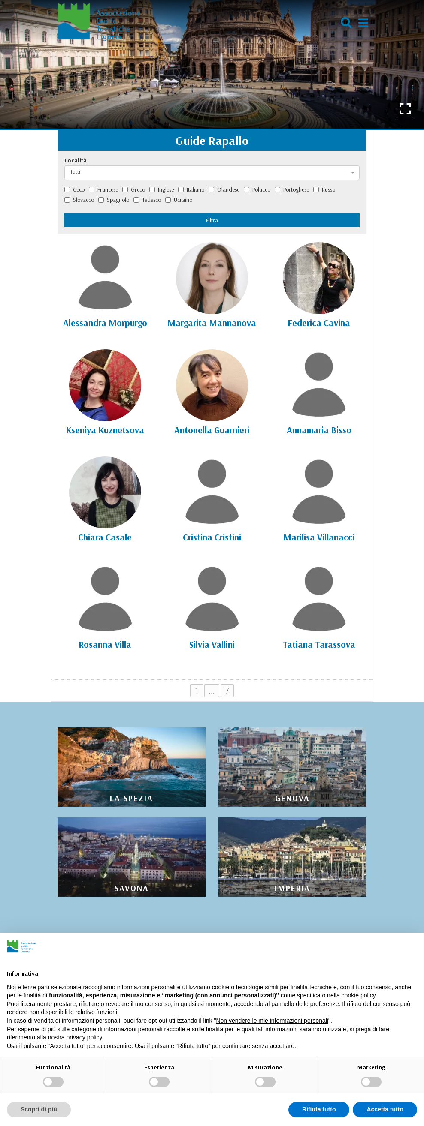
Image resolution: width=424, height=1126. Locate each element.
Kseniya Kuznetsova (105, 429)
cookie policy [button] (359, 995)
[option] (212, 64)
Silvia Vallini (212, 644)
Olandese (224, 189)
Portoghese (292, 189)
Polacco (257, 189)
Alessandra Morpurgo (105, 322)
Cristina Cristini (212, 537)
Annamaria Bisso (319, 429)
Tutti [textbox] (75, 171)
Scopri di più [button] (39, 1109)
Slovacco (79, 200)
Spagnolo (113, 200)
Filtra (212, 220)
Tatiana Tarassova (318, 644)
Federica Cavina (319, 322)
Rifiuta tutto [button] (319, 1109)
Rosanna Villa (105, 644)
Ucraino (178, 200)
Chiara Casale (105, 537)
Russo (324, 189)
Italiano (191, 189)
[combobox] (212, 172)
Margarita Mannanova (211, 322)
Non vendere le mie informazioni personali (272, 1020)
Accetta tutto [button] (384, 1109)
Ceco (74, 189)
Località (75, 160)
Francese (103, 189)
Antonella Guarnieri (211, 429)
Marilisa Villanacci (318, 537)
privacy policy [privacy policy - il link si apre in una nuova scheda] (84, 1037)
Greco (133, 189)
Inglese (161, 189)
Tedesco (147, 200)
